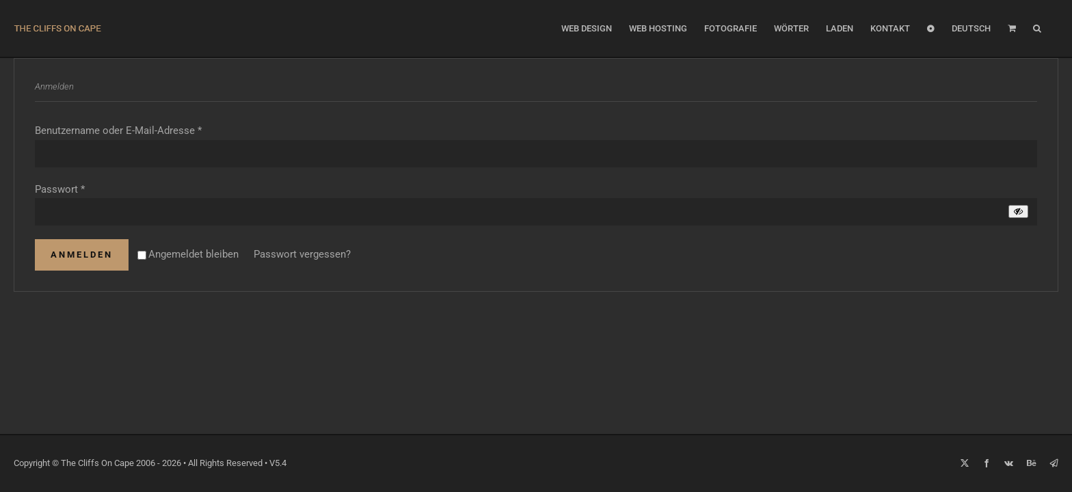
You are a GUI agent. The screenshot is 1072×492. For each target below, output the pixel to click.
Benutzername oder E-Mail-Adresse (118, 130)
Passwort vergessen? (302, 254)
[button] (1054, 28)
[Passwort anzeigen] (1018, 211)
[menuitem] (981, 28)
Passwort (60, 189)
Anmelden (82, 254)
